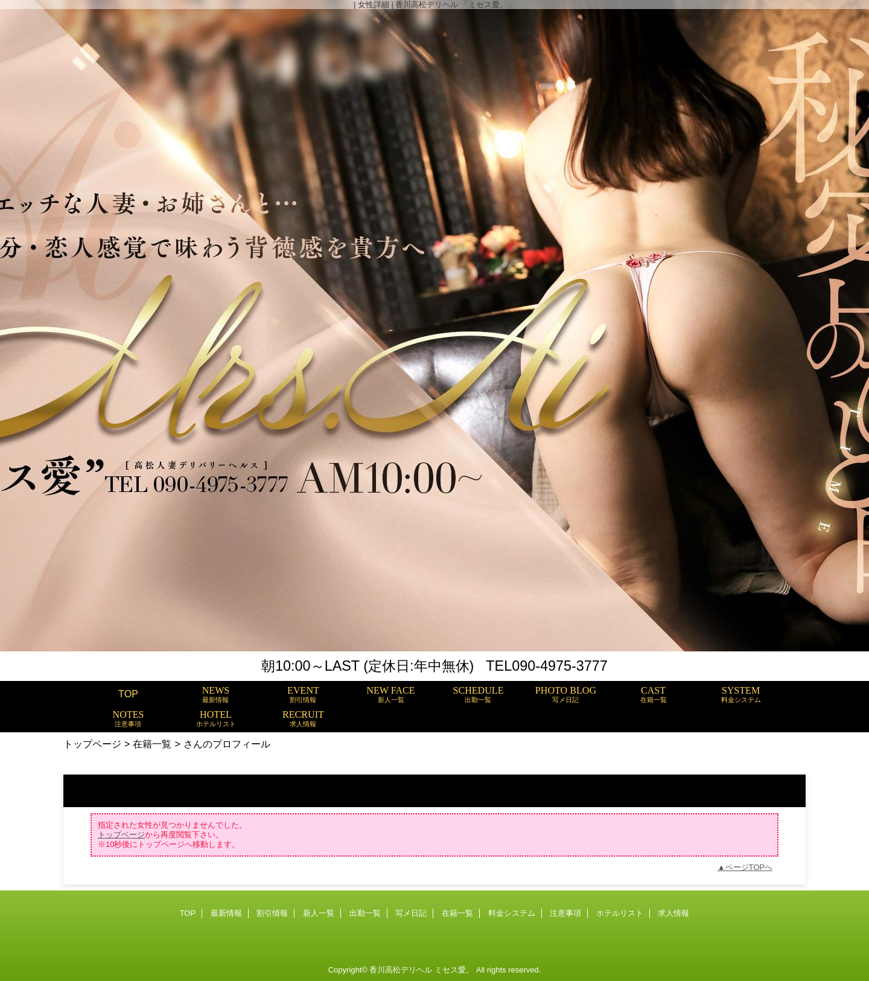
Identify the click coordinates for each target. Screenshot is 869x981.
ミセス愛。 (454, 969)
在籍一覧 (152, 743)
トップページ (92, 743)
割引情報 (272, 913)
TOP (128, 693)
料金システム (511, 913)
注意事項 (565, 913)
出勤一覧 (365, 913)
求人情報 (673, 913)
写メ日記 (411, 913)
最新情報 (226, 913)
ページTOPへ (749, 867)
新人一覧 (318, 913)
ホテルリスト (619, 913)
